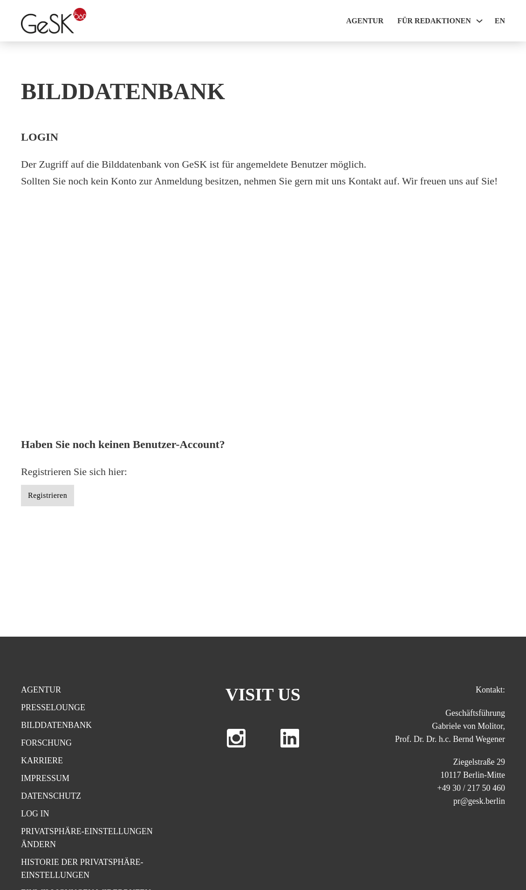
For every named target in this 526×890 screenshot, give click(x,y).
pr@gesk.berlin (479, 801)
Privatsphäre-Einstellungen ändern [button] (87, 838)
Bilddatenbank (56, 725)
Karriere (42, 760)
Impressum (45, 778)
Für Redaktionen (434, 21)
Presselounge (53, 707)
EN (500, 21)
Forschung (46, 742)
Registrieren (47, 495)
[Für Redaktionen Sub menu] (479, 21)
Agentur (364, 21)
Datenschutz (51, 796)
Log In (35, 813)
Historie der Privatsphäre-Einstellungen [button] (82, 868)
